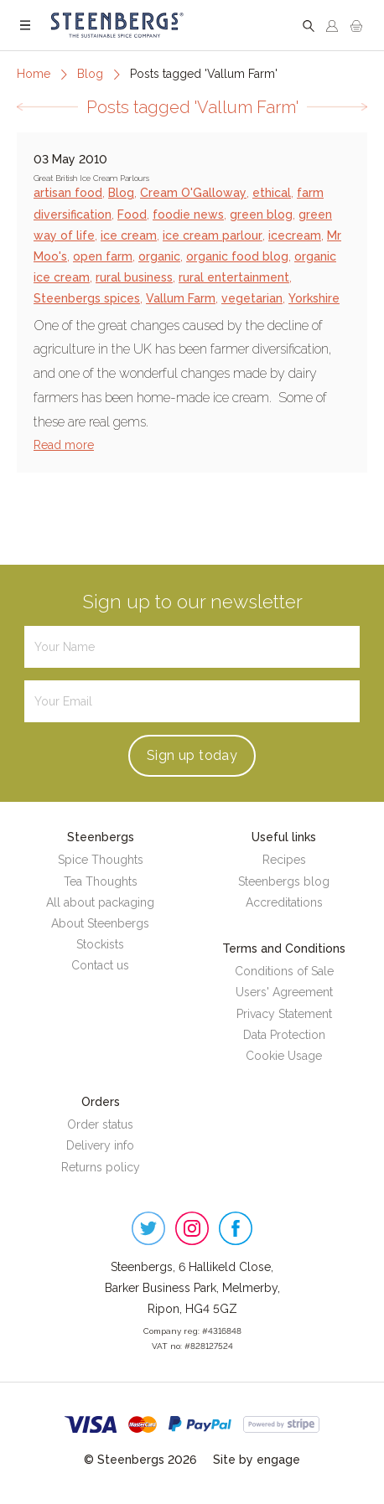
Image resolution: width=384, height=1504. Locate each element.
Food (132, 214)
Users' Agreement (284, 992)
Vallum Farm (180, 298)
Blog (90, 73)
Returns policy (100, 1167)
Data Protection (284, 1034)
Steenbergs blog (284, 881)
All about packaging (100, 902)
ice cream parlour (212, 235)
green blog (261, 214)
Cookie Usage (284, 1055)
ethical (271, 192)
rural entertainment (234, 277)
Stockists (100, 944)
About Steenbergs (100, 923)
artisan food (68, 192)
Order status (100, 1124)
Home (33, 73)
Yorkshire (314, 298)
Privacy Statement (284, 1014)
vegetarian (252, 298)
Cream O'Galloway (193, 192)
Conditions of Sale (284, 971)
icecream (294, 235)
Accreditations (284, 902)
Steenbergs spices (87, 298)
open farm (102, 256)
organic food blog (237, 256)
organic (159, 256)
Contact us (100, 965)
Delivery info (100, 1145)
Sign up (192, 755)
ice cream (129, 235)
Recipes (284, 859)
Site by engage (256, 1459)
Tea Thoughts (101, 881)
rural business (134, 277)
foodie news (188, 214)
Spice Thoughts (100, 859)
